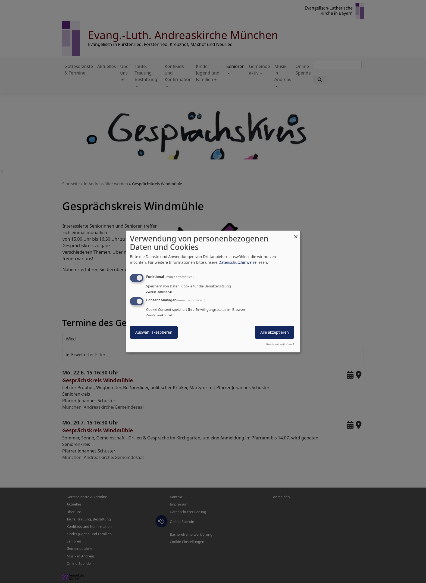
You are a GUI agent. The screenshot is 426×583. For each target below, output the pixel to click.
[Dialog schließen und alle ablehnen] (296, 234)
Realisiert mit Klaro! (280, 344)
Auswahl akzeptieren (153, 332)
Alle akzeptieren (274, 332)
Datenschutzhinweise (237, 262)
